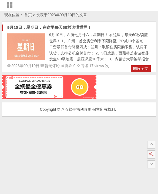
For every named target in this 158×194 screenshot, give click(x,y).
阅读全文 (140, 68)
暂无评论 (52, 66)
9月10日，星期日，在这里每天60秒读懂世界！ (49, 27)
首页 (28, 15)
